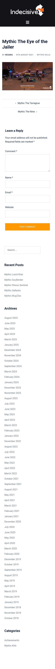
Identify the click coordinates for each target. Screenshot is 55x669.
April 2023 (9, 419)
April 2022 (9, 468)
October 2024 (11, 360)
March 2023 (10, 425)
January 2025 (11, 344)
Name (9, 177)
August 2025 (11, 318)
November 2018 (12, 612)
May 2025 (9, 328)
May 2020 (9, 537)
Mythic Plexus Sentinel (16, 285)
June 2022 (9, 457)
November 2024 (12, 355)
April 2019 (9, 586)
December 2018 (12, 607)
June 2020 (9, 532)
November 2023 (12, 393)
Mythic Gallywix (12, 290)
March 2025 (10, 339)
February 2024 (11, 377)
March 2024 (10, 371)
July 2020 (9, 527)
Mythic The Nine (26, 111)
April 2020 (9, 543)
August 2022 (11, 446)
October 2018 (11, 618)
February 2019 (11, 596)
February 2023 (11, 430)
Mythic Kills (43, 55)
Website (9, 207)
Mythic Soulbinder (13, 279)
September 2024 (13, 366)
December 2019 (12, 559)
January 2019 (11, 602)
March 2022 (10, 473)
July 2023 (9, 403)
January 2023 (11, 436)
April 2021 (9, 500)
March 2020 (10, 548)
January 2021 (11, 516)
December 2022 (12, 441)
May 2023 (9, 414)
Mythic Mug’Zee (12, 295)
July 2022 (9, 452)
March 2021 (10, 505)
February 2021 (11, 511)
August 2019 (11, 575)
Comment (11, 151)
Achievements (11, 640)
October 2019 (11, 564)
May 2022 (9, 462)
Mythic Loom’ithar (13, 274)
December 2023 (12, 387)
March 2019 (10, 591)
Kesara (9, 55)
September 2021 (13, 484)
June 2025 (9, 323)
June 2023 (9, 409)
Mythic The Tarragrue (29, 103)
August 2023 (11, 398)
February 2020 (11, 554)
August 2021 (11, 489)
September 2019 (13, 570)
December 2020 (12, 521)
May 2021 (9, 494)
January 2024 (11, 382)
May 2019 (9, 580)
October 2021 (11, 479)
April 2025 (9, 334)
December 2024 (12, 350)
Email (8, 192)
